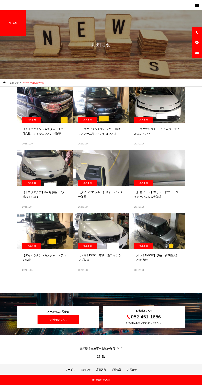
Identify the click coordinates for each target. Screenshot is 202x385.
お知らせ (85, 369)
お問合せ (132, 369)
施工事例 (32, 119)
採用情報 (116, 369)
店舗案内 (101, 369)
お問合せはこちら (58, 319)
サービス (70, 369)
